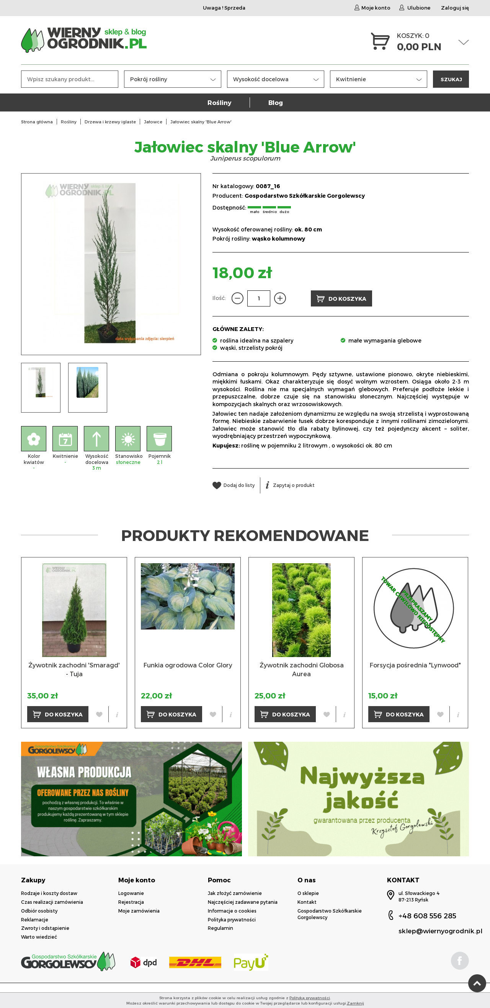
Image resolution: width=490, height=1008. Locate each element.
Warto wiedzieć (39, 936)
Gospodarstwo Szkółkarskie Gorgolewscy (305, 195)
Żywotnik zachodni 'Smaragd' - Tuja (74, 669)
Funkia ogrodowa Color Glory (188, 665)
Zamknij (355, 1003)
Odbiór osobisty (39, 910)
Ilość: (219, 298)
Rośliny (219, 102)
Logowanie (131, 893)
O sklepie (308, 893)
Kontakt (307, 902)
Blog (275, 102)
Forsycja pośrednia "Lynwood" (415, 665)
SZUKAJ (451, 79)
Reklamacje (34, 919)
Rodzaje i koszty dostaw (49, 893)
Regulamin (220, 928)
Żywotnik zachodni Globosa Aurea (302, 669)
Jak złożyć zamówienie (235, 893)
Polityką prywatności (309, 997)
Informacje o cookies (232, 910)
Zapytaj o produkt (290, 485)
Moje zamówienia (139, 910)
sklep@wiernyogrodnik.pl (440, 930)
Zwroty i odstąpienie (45, 928)
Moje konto (372, 8)
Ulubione (414, 8)
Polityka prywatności (232, 919)
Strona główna (37, 121)
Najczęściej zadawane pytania (243, 902)
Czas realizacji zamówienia (52, 902)
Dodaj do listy (233, 485)
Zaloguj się (455, 8)
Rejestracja (131, 902)
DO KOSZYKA (341, 298)
